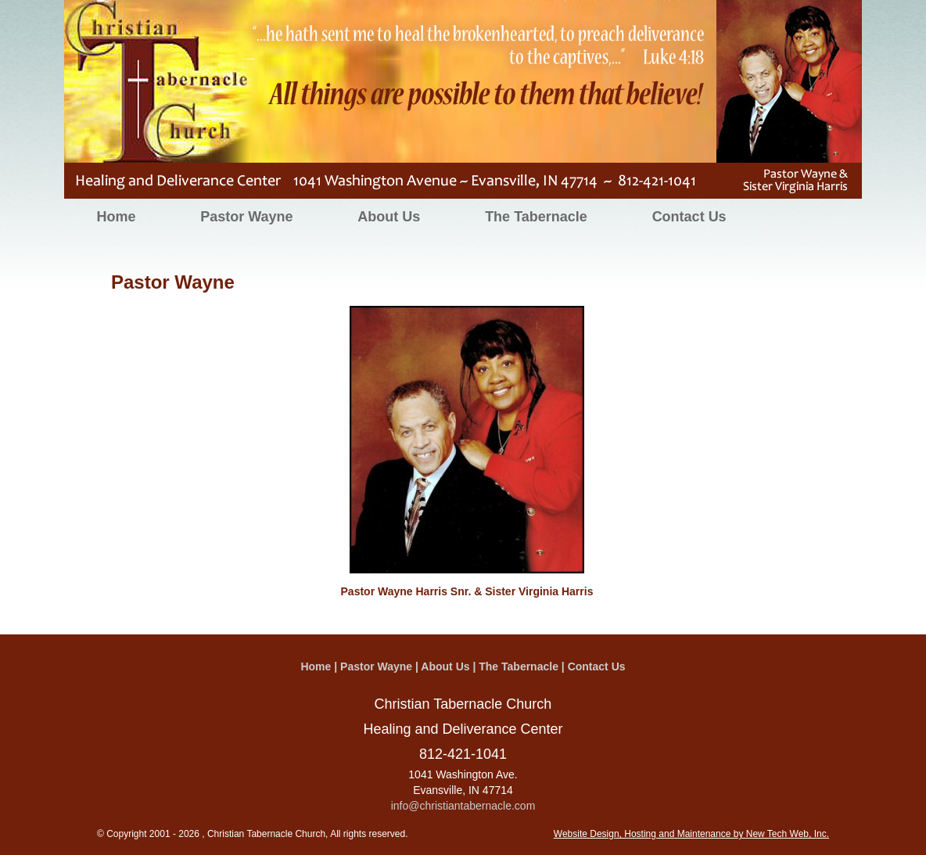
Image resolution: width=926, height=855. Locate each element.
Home (115, 217)
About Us (388, 217)
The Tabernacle (536, 217)
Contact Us (689, 217)
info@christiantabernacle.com (463, 805)
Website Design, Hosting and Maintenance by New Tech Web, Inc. (691, 833)
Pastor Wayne (246, 217)
